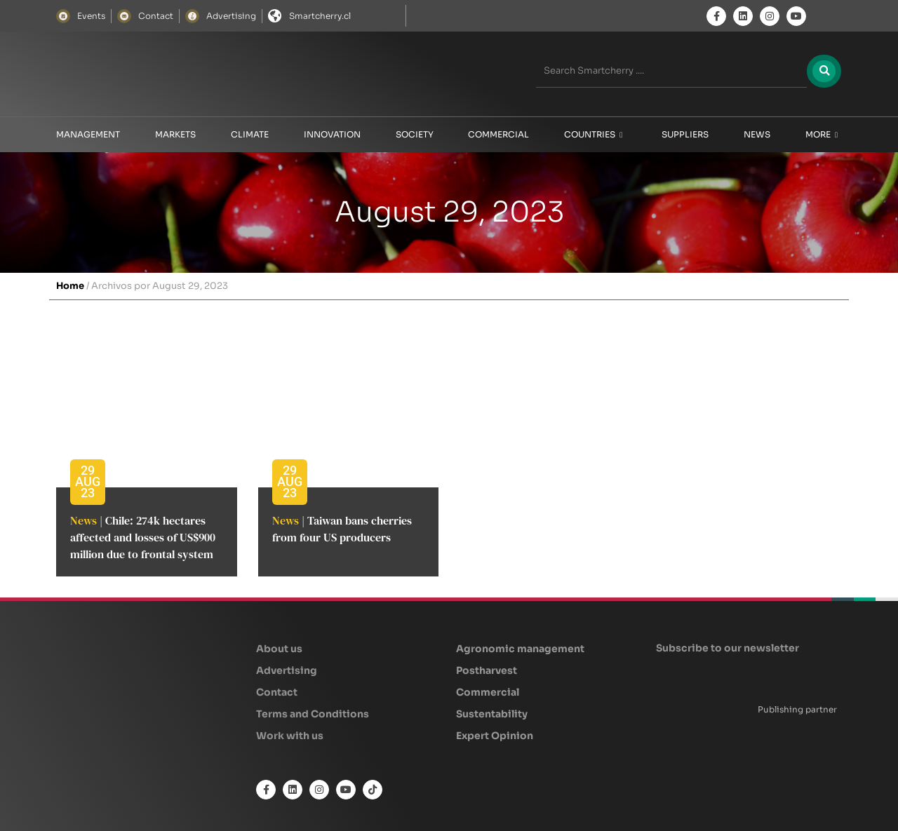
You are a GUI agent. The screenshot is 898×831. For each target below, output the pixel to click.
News (757, 134)
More (821, 135)
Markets (175, 134)
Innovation (332, 134)
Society (415, 134)
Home (70, 286)
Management (88, 134)
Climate (250, 134)
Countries (593, 135)
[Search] (822, 70)
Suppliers (685, 134)
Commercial (498, 134)
